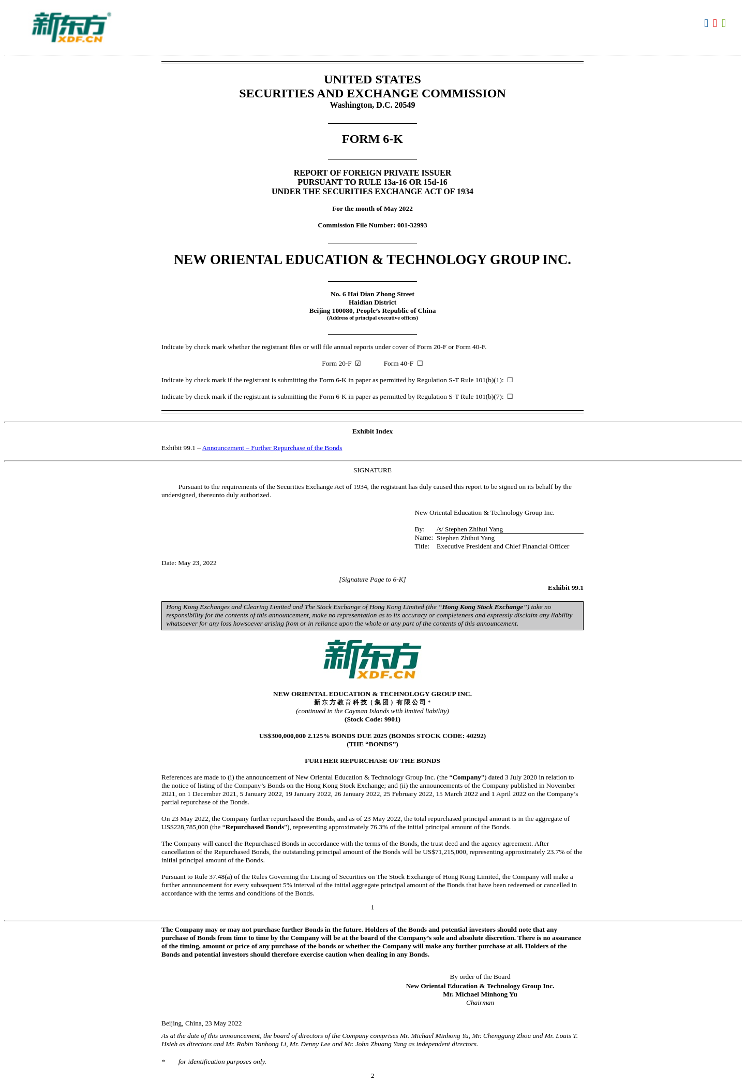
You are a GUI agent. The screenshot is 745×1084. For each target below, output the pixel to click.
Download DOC (707, 23)
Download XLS (725, 23)
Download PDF (716, 23)
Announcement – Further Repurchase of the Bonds (272, 448)
